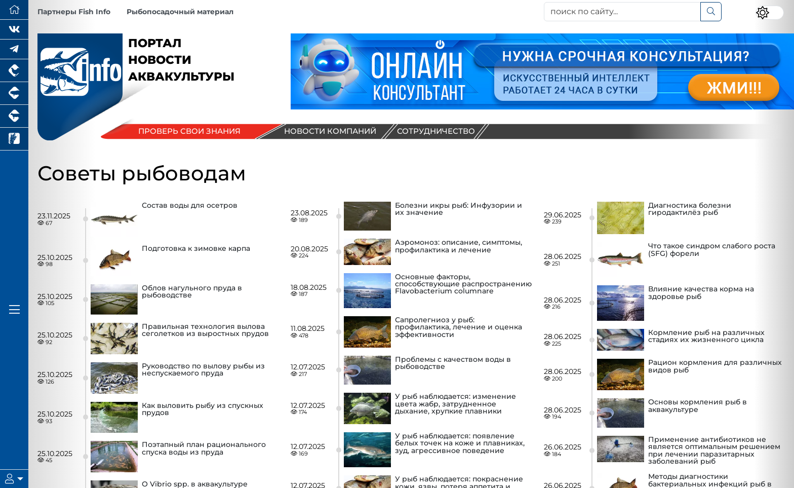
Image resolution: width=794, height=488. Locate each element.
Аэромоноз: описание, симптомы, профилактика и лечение (458, 246)
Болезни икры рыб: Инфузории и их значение (458, 209)
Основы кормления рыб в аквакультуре (697, 406)
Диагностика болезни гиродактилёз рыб (689, 209)
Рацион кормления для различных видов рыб (715, 366)
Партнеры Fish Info (73, 11)
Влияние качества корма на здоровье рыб (701, 293)
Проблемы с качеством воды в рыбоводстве (453, 363)
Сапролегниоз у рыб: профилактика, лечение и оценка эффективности (458, 327)
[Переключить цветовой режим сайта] (770, 13)
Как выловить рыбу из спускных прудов (202, 409)
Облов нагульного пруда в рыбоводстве (192, 291)
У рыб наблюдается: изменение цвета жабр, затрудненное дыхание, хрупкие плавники (455, 404)
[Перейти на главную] (14, 10)
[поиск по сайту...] (622, 11)
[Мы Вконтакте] (14, 30)
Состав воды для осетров (189, 206)
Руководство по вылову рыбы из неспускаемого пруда (203, 370)
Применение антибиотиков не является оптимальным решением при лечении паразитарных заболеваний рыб (714, 450)
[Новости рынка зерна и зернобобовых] (14, 139)
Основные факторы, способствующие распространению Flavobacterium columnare (463, 284)
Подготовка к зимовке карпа (196, 249)
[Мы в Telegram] (14, 49)
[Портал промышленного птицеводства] (14, 70)
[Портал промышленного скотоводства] (14, 116)
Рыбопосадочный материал (180, 11)
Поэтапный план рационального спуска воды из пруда (204, 448)
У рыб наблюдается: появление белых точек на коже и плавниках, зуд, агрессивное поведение (460, 443)
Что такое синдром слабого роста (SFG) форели (711, 249)
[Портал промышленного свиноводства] (14, 93)
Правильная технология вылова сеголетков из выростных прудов (205, 330)
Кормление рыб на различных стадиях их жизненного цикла (706, 336)
